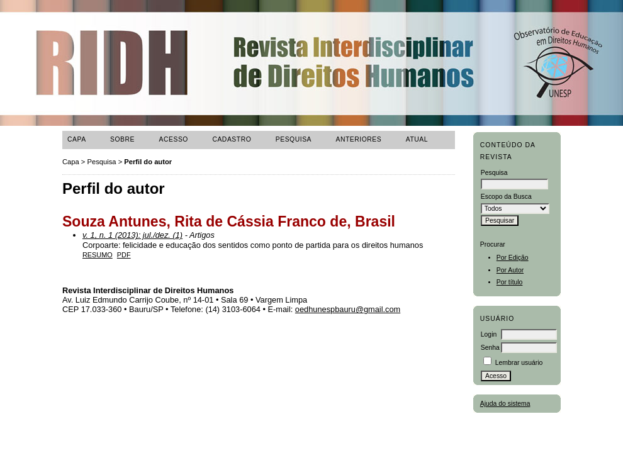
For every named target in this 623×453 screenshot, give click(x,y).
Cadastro (231, 139)
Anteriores (359, 139)
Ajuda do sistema (505, 403)
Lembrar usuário (519, 362)
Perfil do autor (148, 161)
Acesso (173, 139)
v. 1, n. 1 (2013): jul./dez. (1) (132, 235)
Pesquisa (294, 139)
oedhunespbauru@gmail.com (347, 309)
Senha (490, 347)
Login (489, 334)
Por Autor (510, 270)
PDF (124, 255)
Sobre (122, 139)
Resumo (97, 255)
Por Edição (513, 257)
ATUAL (417, 139)
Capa (76, 139)
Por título (510, 282)
